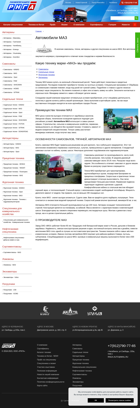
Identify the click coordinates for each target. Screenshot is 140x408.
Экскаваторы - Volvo (11, 277)
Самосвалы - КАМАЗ (11, 69)
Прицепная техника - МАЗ (13, 175)
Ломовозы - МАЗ (9, 265)
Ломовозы (8, 259)
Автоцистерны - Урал (11, 152)
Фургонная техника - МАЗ (13, 195)
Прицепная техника (13, 158)
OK (96, 400)
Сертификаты (96, 25)
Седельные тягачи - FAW (12, 116)
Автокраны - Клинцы (11, 49)
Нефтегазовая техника (82, 371)
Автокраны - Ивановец (11, 38)
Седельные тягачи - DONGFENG (15, 131)
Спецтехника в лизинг (46, 363)
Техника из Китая (36, 25)
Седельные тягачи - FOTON (13, 124)
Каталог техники (44, 352)
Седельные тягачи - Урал (12, 112)
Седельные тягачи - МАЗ (12, 109)
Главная (38, 31)
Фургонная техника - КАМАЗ (13, 188)
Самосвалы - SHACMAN (12, 85)
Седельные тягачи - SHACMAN (15, 120)
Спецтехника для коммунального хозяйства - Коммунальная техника (16, 221)
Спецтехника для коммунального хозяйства (12, 211)
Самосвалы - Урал (10, 77)
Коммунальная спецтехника (84, 367)
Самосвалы (8, 63)
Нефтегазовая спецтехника (10, 230)
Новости (126, 25)
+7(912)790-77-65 (130, 3)
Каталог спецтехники (13, 25)
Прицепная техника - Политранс (15, 172)
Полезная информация (47, 371)
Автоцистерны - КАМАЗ (12, 144)
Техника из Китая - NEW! (47, 356)
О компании (79, 25)
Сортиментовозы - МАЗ (12, 252)
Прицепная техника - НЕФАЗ (14, 164)
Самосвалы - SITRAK (11, 92)
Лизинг (64, 25)
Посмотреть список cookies (119, 400)
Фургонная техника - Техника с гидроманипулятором (14, 200)
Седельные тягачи (12, 99)
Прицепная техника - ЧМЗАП (14, 168)
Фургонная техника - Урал (13, 192)
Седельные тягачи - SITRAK (13, 128)
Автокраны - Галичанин (12, 42)
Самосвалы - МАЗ (10, 73)
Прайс (53, 25)
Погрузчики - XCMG (10, 294)
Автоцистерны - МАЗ (11, 148)
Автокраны (8, 32)
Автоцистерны (10, 138)
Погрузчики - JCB (9, 290)
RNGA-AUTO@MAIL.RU (128, 13)
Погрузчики (8, 284)
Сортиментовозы (11, 246)
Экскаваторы (9, 271)
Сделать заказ (137, 45)
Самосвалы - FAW (10, 81)
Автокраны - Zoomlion (11, 57)
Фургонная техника (13, 182)
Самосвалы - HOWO (11, 88)
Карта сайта (42, 386)
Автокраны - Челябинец (12, 46)
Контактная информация (47, 378)
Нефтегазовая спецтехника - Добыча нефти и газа (14, 239)
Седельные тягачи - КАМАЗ (13, 105)
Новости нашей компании (48, 374)
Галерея (112, 25)
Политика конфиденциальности (50, 382)
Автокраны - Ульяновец (12, 53)
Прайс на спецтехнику (46, 360)
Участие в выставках (46, 367)
